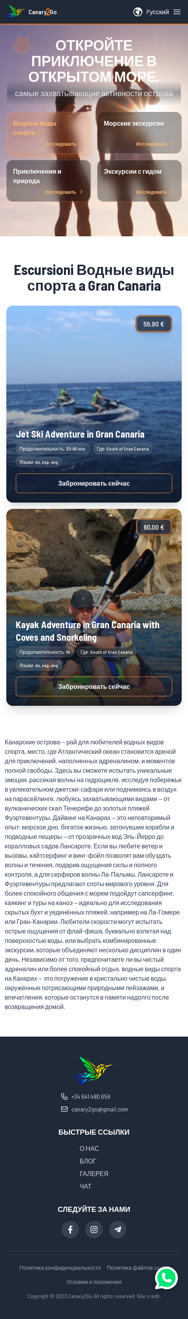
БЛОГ (88, 1161)
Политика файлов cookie (138, 1267)
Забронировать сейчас (94, 483)
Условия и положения (93, 1281)
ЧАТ (86, 1186)
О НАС (89, 1148)
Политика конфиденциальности (60, 1267)
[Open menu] (177, 12)
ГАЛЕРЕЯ (94, 1173)
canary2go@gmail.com (94, 1109)
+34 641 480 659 (85, 1096)
